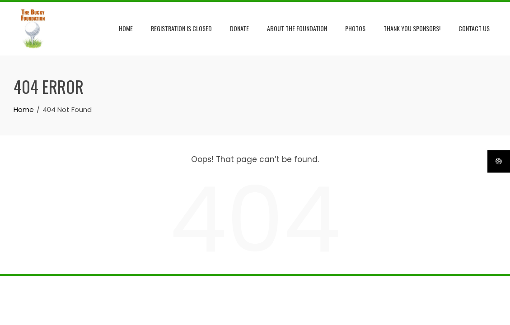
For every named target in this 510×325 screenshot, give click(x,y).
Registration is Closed (181, 28)
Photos (355, 28)
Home (126, 28)
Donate (239, 28)
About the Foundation (297, 28)
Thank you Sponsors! (412, 28)
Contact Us (474, 28)
